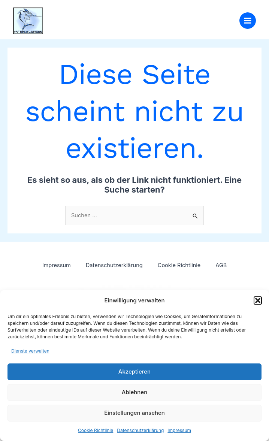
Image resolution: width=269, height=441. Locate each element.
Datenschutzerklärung (140, 430)
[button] (258, 300)
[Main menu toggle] (247, 20)
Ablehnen (134, 392)
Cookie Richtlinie (95, 430)
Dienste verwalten (30, 351)
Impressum (179, 430)
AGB (221, 265)
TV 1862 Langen (94, 17)
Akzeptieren (134, 371)
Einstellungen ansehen (134, 412)
